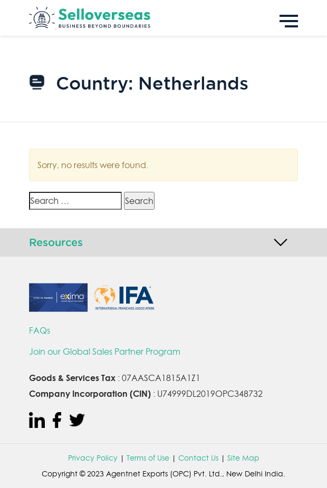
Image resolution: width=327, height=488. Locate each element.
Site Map (243, 458)
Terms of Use (148, 458)
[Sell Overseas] (163, 17)
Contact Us (198, 458)
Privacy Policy (93, 458)
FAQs (39, 330)
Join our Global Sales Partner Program (104, 351)
